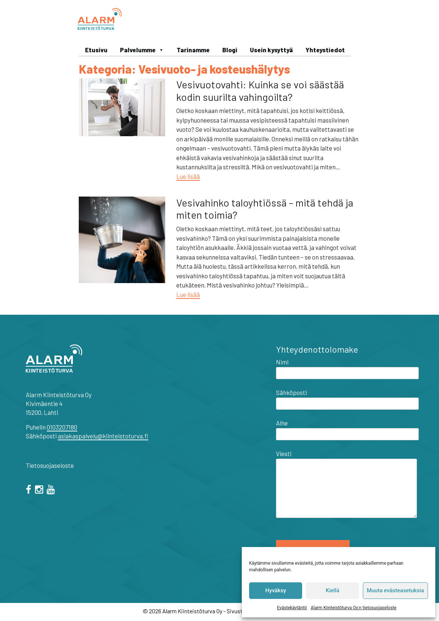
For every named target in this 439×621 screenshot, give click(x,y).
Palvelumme (142, 49)
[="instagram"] (40, 490)
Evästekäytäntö (292, 607)
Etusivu (96, 49)
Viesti (346, 484)
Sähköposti (347, 398)
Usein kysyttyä (271, 49)
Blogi (229, 49)
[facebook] (30, 490)
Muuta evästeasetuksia (395, 590)
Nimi (347, 367)
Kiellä (332, 590)
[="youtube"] (52, 490)
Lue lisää (188, 176)
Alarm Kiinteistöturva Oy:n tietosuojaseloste (353, 607)
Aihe (347, 428)
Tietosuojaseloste (50, 465)
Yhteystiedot (325, 49)
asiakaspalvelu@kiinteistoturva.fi (103, 436)
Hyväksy (275, 590)
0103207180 (62, 427)
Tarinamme (193, 49)
